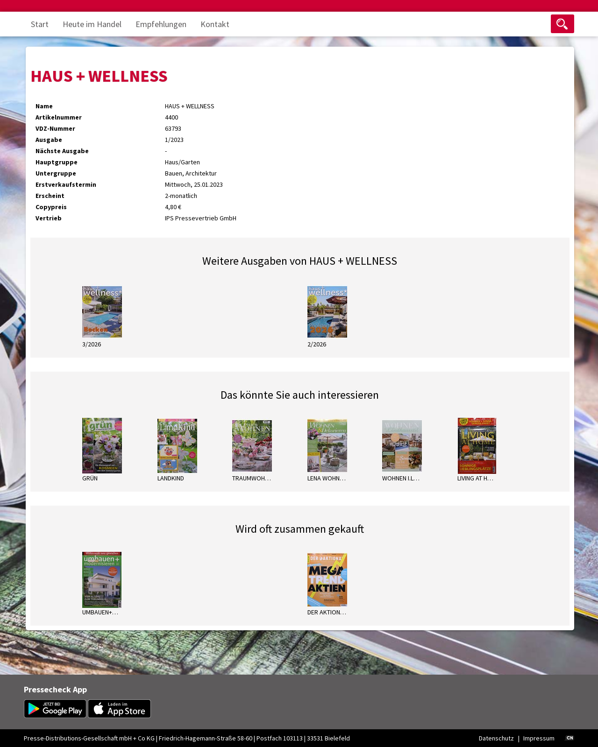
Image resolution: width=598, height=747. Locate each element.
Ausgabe (49, 139)
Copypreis (51, 207)
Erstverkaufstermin (66, 184)
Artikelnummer (59, 117)
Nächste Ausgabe (62, 151)
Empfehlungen (160, 24)
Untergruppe (56, 173)
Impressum (539, 738)
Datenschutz (496, 738)
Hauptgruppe (57, 162)
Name (44, 106)
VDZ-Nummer (55, 128)
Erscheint (50, 195)
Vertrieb (49, 218)
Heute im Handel (92, 24)
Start (40, 24)
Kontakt (214, 24)
